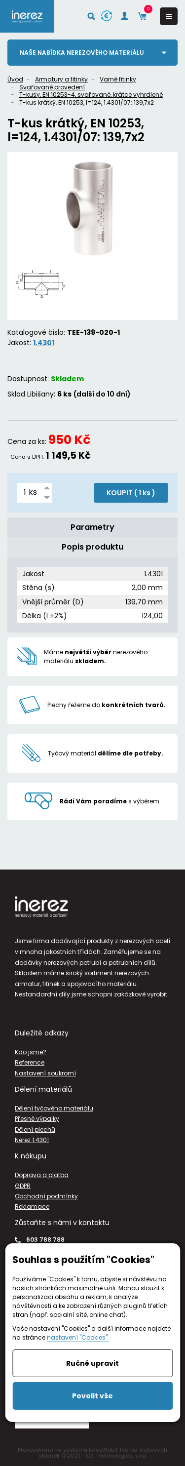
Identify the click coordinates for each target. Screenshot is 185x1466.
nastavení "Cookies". (78, 1337)
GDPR (23, 1186)
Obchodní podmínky (46, 1196)
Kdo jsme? (30, 1052)
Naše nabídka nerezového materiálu (82, 52)
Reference (29, 1062)
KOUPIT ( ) (131, 493)
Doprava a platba (42, 1175)
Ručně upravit (92, 1363)
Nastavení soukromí (45, 1073)
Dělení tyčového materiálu (54, 1108)
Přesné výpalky (37, 1118)
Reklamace (32, 1206)
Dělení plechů (35, 1129)
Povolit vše (92, 1396)
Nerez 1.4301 (32, 1140)
